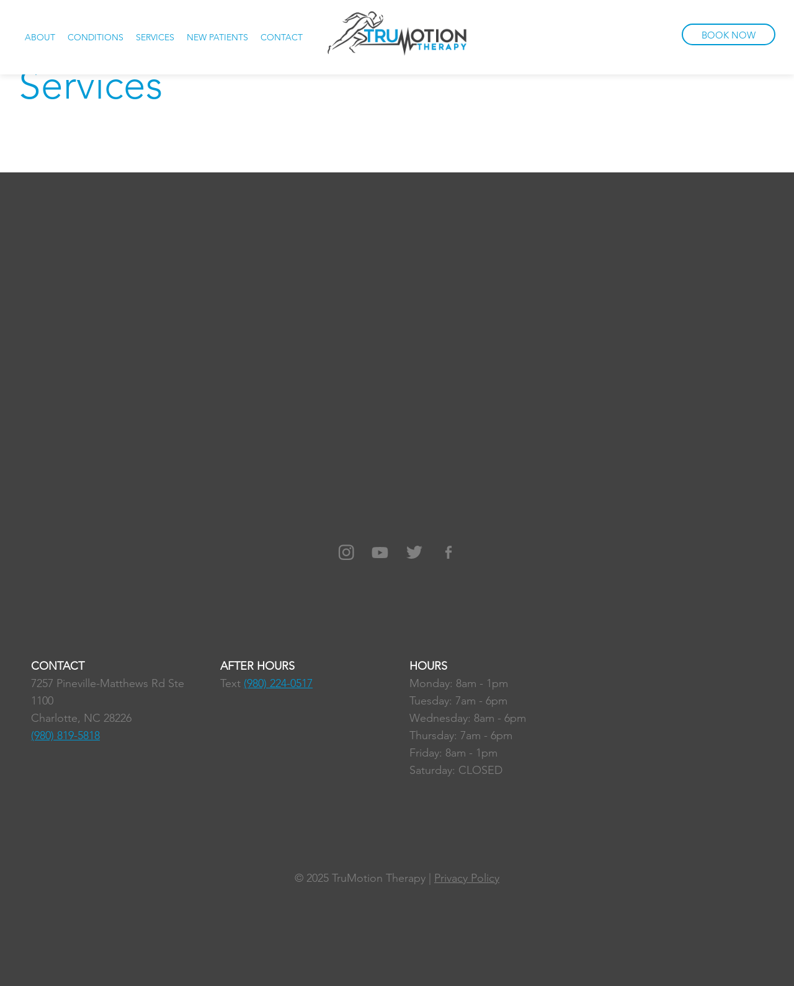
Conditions (95, 37)
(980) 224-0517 (278, 683)
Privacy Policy (466, 878)
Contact (282, 37)
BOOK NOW (729, 35)
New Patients (217, 37)
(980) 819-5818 (65, 735)
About (40, 37)
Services (155, 37)
